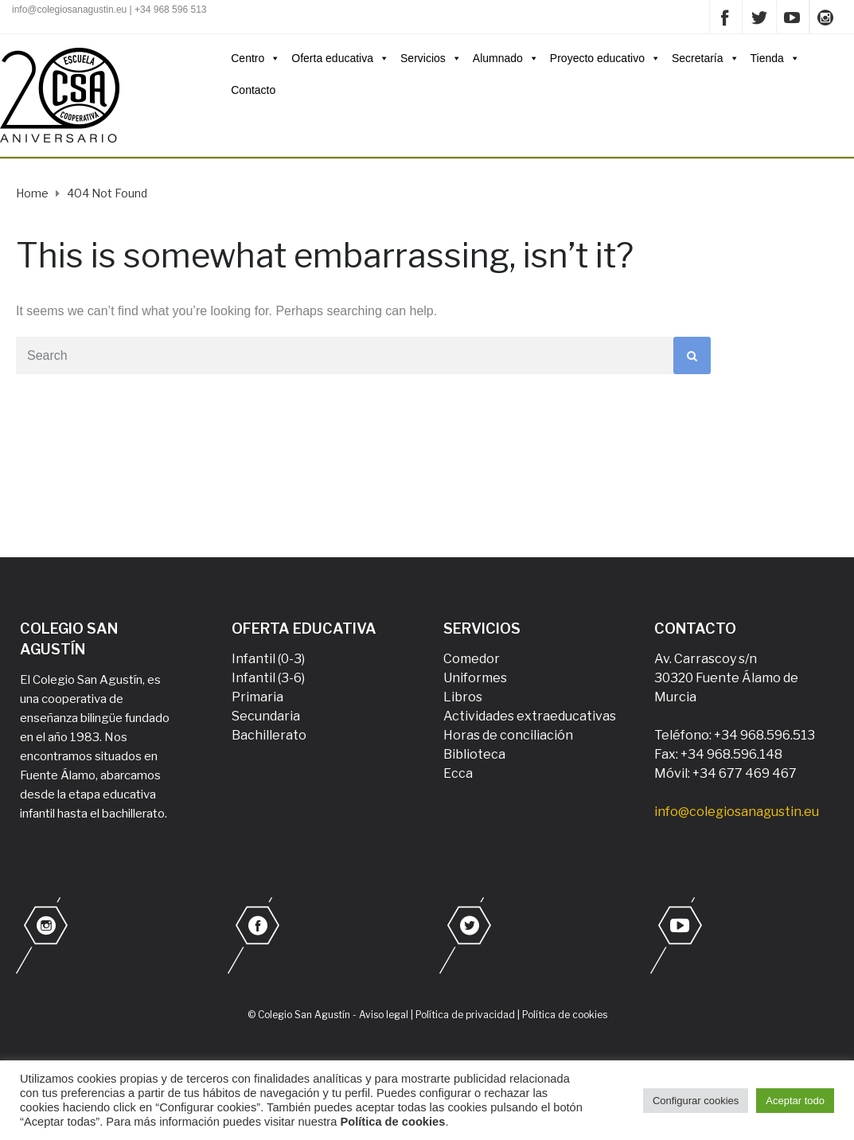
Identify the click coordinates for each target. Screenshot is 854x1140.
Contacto (253, 90)
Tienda (775, 58)
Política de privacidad (465, 1015)
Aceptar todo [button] (795, 1101)
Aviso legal (383, 1015)
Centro (255, 58)
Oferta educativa (340, 58)
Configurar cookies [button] (696, 1101)
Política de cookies (564, 1015)
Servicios (431, 58)
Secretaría (705, 58)
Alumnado (506, 58)
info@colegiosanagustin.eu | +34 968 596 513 (109, 9)
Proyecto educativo (605, 58)
